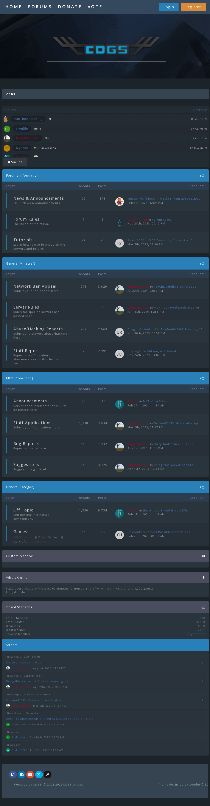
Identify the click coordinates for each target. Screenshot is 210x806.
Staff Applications (32, 422)
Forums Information (22, 175)
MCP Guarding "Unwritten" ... (172, 240)
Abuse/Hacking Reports (38, 328)
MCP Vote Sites (155, 401)
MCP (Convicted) (19, 378)
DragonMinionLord (142, 329)
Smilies (15, 162)
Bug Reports (26, 443)
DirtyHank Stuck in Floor (173, 444)
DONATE (70, 6)
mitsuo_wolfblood (141, 199)
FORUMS (40, 6)
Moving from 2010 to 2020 (180, 199)
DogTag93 (135, 351)
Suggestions (26, 464)
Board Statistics (19, 607)
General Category (20, 487)
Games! (20, 531)
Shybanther (137, 532)
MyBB (37, 784)
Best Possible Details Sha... (171, 532)
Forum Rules (26, 219)
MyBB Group (72, 784)
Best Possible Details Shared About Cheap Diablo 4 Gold (49, 719)
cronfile (22, 128)
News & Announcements (38, 198)
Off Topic (23, 510)
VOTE (95, 6)
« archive (200, 110)
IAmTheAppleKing (28, 119)
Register (193, 7)
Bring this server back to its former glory (37, 681)
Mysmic (22, 148)
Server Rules (26, 307)
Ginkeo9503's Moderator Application (34, 700)
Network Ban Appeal (35, 286)
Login (168, 7)
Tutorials (23, 239)
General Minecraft (20, 263)
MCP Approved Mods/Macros (177, 307)
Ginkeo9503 (19, 750)
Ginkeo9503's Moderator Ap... (177, 423)
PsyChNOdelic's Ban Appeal (176, 287)
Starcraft (19, 541)
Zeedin (194, 784)
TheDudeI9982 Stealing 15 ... (183, 329)
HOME (13, 6)
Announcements (30, 400)
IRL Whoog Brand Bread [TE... (166, 510)
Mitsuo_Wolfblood (161, 351)
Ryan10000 (136, 240)
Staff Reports (27, 350)
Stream (12, 645)
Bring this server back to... (175, 465)
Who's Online (17, 577)
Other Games (47, 537)
